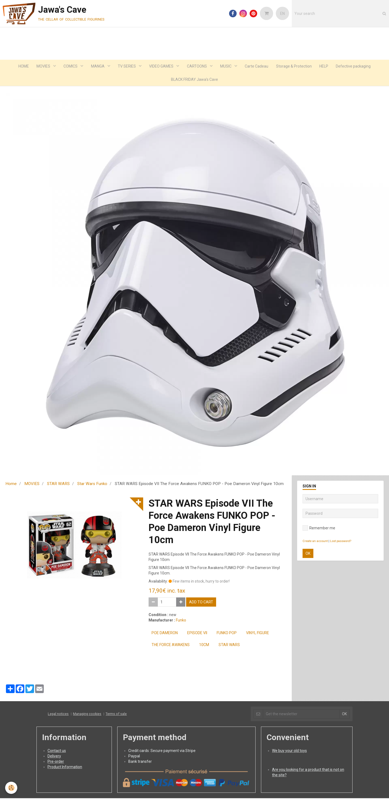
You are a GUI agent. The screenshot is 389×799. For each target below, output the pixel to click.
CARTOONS (197, 66)
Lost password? (340, 542)
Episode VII (197, 633)
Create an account (315, 542)
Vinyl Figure (257, 633)
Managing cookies (87, 715)
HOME (21, 66)
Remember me (319, 528)
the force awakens (171, 645)
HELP (325, 66)
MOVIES (42, 66)
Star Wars (229, 645)
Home (11, 484)
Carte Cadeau (258, 66)
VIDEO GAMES (161, 66)
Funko (181, 621)
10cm (204, 645)
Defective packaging (355, 66)
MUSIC (227, 66)
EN (282, 13)
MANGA (97, 66)
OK (308, 554)
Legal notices (58, 715)
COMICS (69, 66)
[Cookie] (11, 788)
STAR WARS (58, 484)
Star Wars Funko (92, 484)
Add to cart (201, 603)
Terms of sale (116, 715)
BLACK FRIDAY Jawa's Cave (194, 80)
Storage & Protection (295, 66)
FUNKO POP (227, 633)
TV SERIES (126, 66)
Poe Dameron (165, 633)
